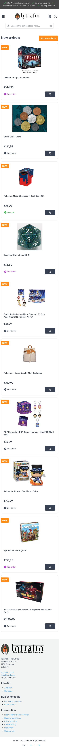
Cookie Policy (10, 724)
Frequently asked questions (16, 715)
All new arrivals (48, 38)
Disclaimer (8, 728)
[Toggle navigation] (3, 16)
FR (38, 745)
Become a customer (13, 701)
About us (8, 688)
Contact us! (9, 731)
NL (31, 745)
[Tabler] (27, 16)
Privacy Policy (10, 721)
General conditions (12, 718)
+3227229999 (7, 672)
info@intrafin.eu (8, 675)
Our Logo (8, 691)
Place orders (9, 704)
